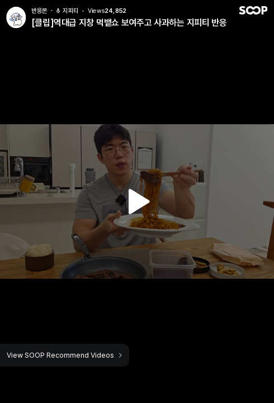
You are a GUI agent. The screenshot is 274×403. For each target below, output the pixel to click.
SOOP (252, 7)
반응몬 (39, 8)
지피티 (66, 8)
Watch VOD (137, 201)
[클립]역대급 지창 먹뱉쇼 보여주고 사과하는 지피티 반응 (129, 20)
